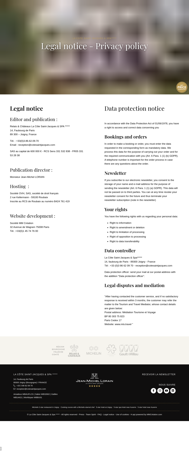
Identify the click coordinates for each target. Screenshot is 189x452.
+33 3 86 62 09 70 (23, 385)
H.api (133, 414)
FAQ (100, 414)
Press (81, 414)
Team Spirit (91, 414)
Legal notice (108, 414)
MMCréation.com (154, 414)
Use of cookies (122, 414)
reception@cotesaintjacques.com (29, 389)
